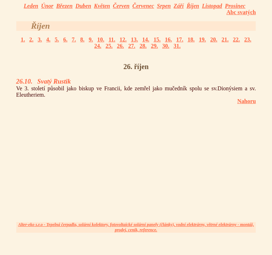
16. (168, 39)
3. (40, 39)
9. (91, 39)
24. (97, 46)
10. (100, 39)
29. (154, 46)
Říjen (193, 6)
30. (165, 46)
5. (57, 39)
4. (48, 39)
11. (111, 39)
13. (134, 39)
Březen (64, 6)
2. (31, 39)
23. (247, 39)
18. (191, 39)
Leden (31, 6)
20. (213, 39)
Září (178, 6)
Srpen (164, 6)
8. (82, 39)
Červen (121, 6)
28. (143, 46)
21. (225, 39)
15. (157, 39)
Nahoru (246, 101)
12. (123, 39)
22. (236, 39)
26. (120, 46)
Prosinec (235, 6)
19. (202, 39)
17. (179, 39)
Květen (102, 6)
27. (131, 46)
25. (109, 46)
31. (177, 46)
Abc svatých (241, 12)
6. (65, 39)
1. (23, 39)
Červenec (143, 6)
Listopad (212, 6)
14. (145, 39)
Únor (47, 6)
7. (74, 39)
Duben (83, 6)
